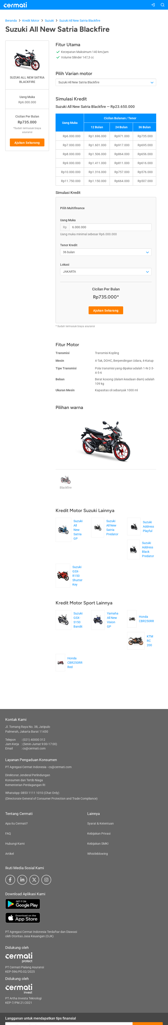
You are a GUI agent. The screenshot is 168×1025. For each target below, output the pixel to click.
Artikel (9, 853)
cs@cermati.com (34, 748)
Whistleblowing (97, 853)
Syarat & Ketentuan (100, 823)
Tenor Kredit (68, 245)
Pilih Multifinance (72, 208)
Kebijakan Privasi (98, 833)
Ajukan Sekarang (27, 142)
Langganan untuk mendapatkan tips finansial (40, 1018)
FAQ (8, 833)
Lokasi (64, 264)
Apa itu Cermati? (16, 823)
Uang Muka (68, 220)
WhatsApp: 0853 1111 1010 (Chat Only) (32, 793)
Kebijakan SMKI (97, 843)
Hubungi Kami (14, 843)
